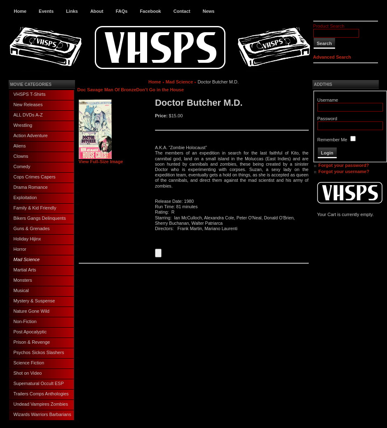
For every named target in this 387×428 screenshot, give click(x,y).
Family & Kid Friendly (35, 207)
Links (72, 11)
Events (46, 11)
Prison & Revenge (32, 342)
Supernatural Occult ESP (39, 383)
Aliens (20, 145)
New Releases (28, 104)
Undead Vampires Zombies (41, 404)
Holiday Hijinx (27, 238)
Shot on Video (28, 373)
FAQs (122, 11)
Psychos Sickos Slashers (39, 352)
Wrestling (23, 125)
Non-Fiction (25, 321)
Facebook (150, 11)
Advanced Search (332, 57)
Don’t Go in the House (160, 89)
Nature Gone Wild (31, 311)
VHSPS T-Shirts (30, 94)
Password (327, 118)
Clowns (21, 156)
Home (20, 11)
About (96, 11)
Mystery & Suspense (34, 300)
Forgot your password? (344, 165)
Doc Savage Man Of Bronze (106, 89)
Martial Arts (25, 269)
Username (327, 99)
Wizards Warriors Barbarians (42, 414)
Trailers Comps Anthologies (41, 393)
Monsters (23, 280)
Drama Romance (31, 187)
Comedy (22, 166)
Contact (182, 11)
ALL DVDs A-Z (28, 114)
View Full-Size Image (101, 159)
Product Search (329, 26)
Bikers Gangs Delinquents (40, 218)
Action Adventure (31, 135)
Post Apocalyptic (30, 331)
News (209, 11)
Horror (20, 249)
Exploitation (25, 197)
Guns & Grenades (32, 228)
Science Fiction (29, 362)
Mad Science (27, 259)
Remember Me (332, 139)
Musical (21, 290)
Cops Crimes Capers (35, 176)
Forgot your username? (344, 171)
